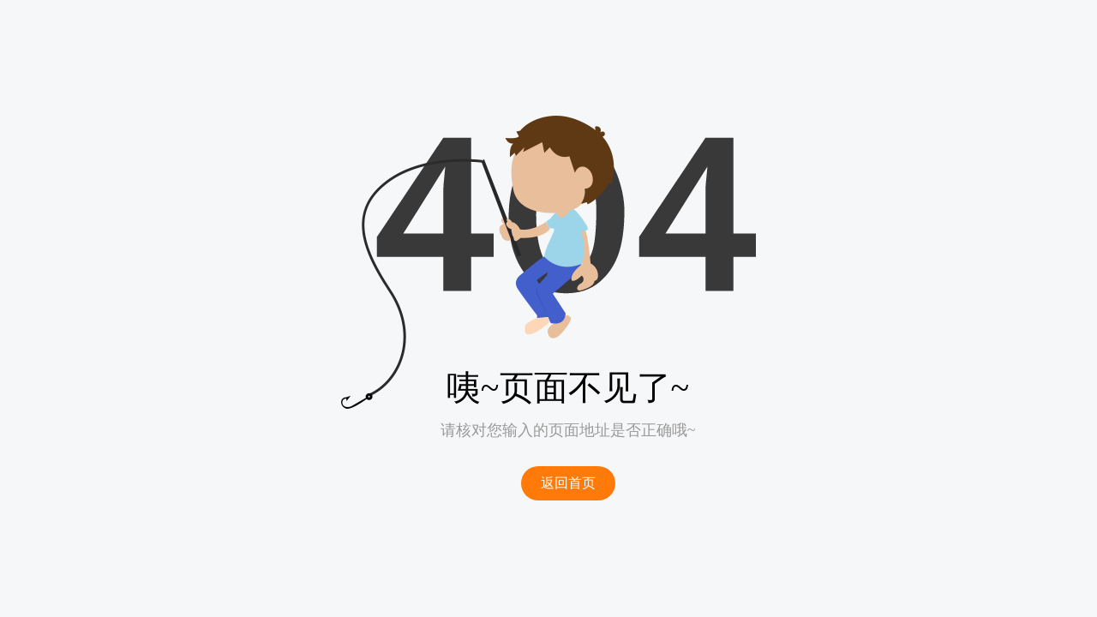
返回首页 (568, 483)
